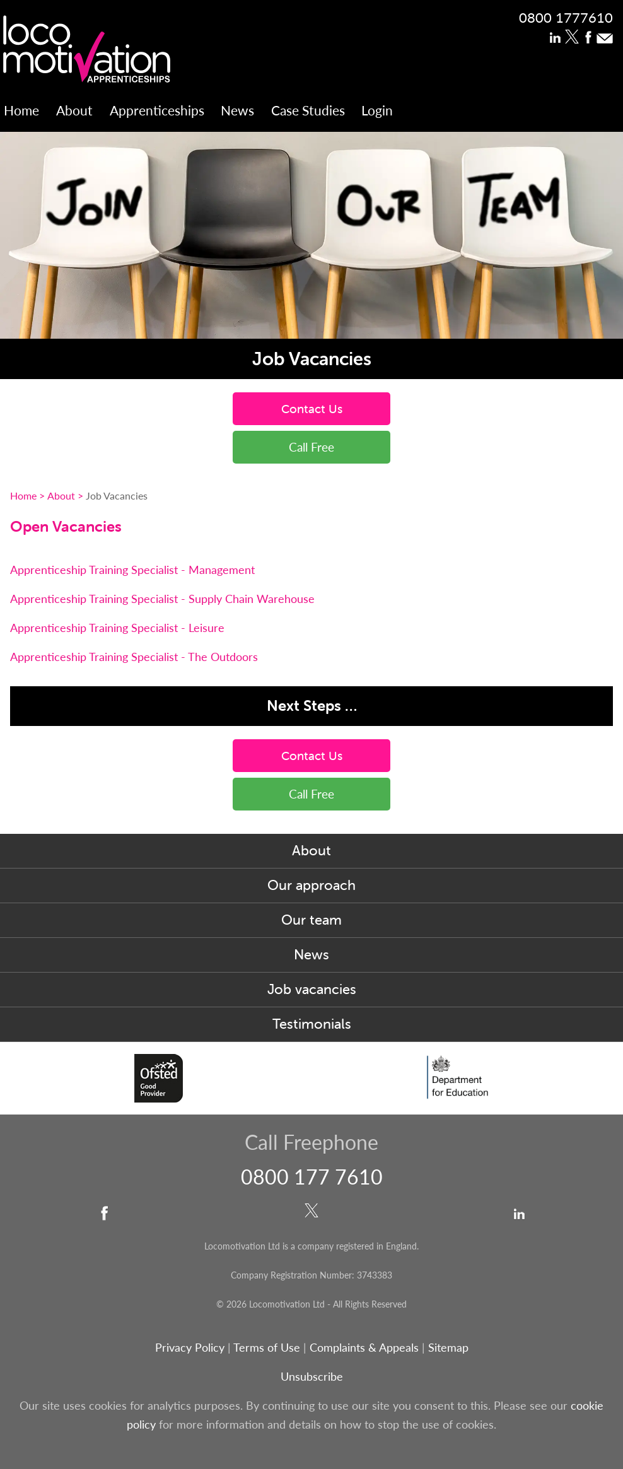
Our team (311, 919)
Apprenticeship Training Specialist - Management (132, 569)
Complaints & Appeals (366, 1347)
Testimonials (311, 1024)
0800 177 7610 (312, 1176)
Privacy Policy (189, 1347)
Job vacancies (311, 989)
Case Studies (308, 110)
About (74, 110)
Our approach (311, 885)
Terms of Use (266, 1347)
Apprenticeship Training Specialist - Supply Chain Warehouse (162, 598)
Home (21, 110)
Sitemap (448, 1347)
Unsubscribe (312, 1376)
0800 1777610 (566, 17)
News (237, 110)
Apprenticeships (157, 110)
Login (377, 110)
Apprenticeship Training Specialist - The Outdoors (134, 656)
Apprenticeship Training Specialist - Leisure (117, 627)
